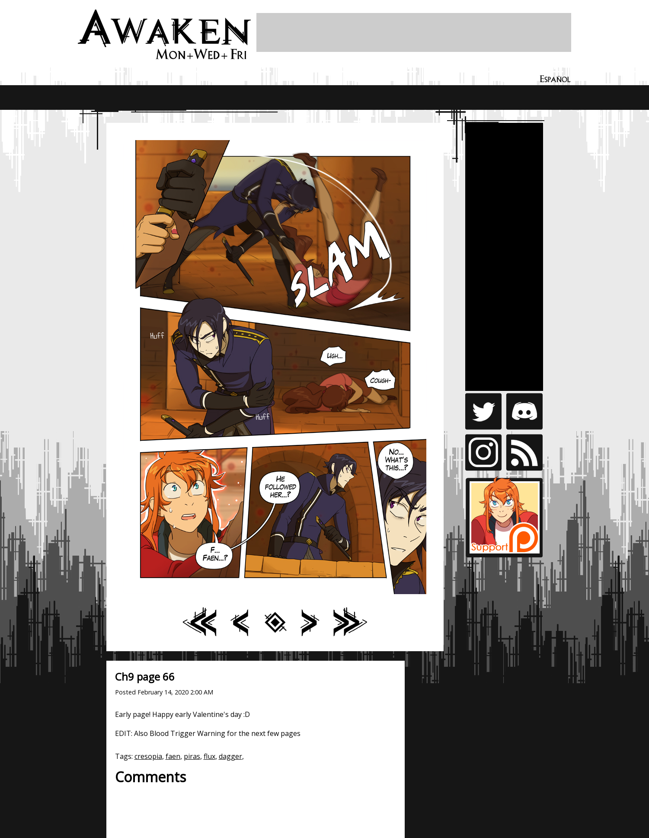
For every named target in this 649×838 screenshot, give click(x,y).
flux (209, 756)
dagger (230, 756)
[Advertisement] (413, 32)
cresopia (148, 756)
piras (192, 756)
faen (173, 756)
